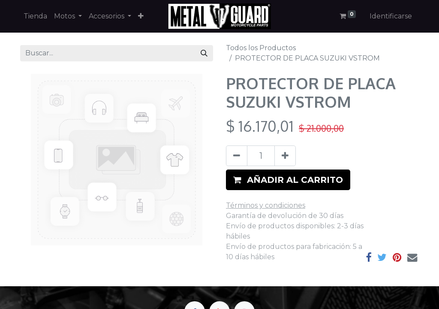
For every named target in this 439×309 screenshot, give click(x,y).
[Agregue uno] (285, 155)
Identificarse (391, 16)
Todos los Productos (261, 48)
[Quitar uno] (236, 155)
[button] (141, 16)
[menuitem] (35, 16)
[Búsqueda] (204, 53)
